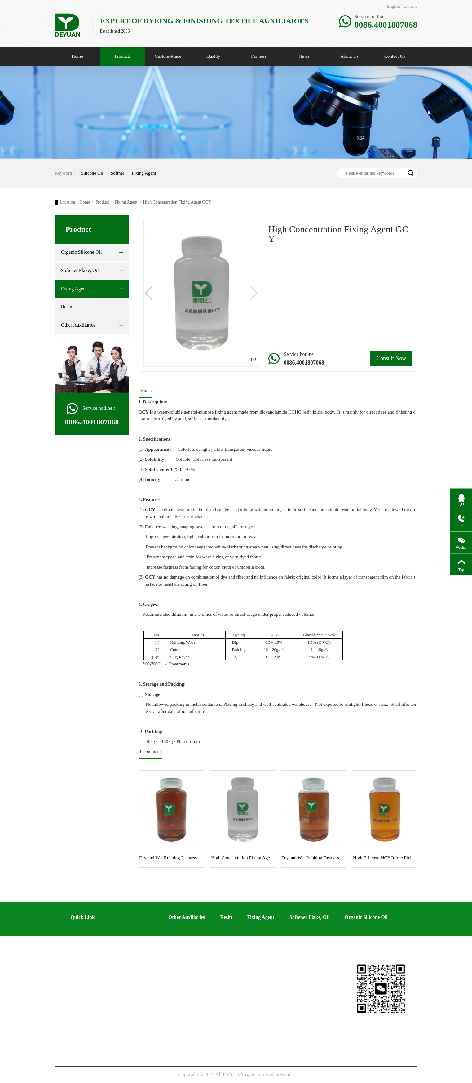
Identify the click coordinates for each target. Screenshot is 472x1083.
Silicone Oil (92, 173)
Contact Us (394, 56)
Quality (213, 56)
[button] (254, 293)
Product (102, 202)
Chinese (410, 6)
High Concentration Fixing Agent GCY (177, 202)
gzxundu (285, 1074)
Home (77, 56)
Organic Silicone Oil (92, 252)
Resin (92, 307)
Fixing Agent (144, 173)
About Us (349, 56)
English (393, 6)
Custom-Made (168, 56)
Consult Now (391, 358)
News (304, 56)
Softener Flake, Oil (92, 270)
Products (123, 56)
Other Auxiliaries (92, 325)
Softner (117, 173)
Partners (258, 56)
